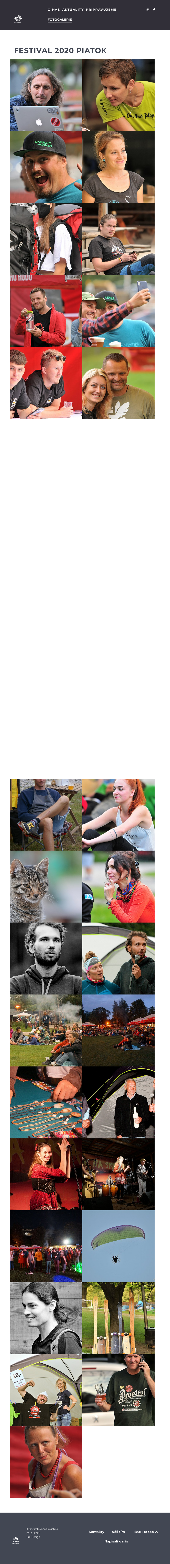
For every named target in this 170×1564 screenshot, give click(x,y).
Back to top (146, 1532)
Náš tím (118, 1532)
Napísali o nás (116, 1541)
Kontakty (96, 1532)
